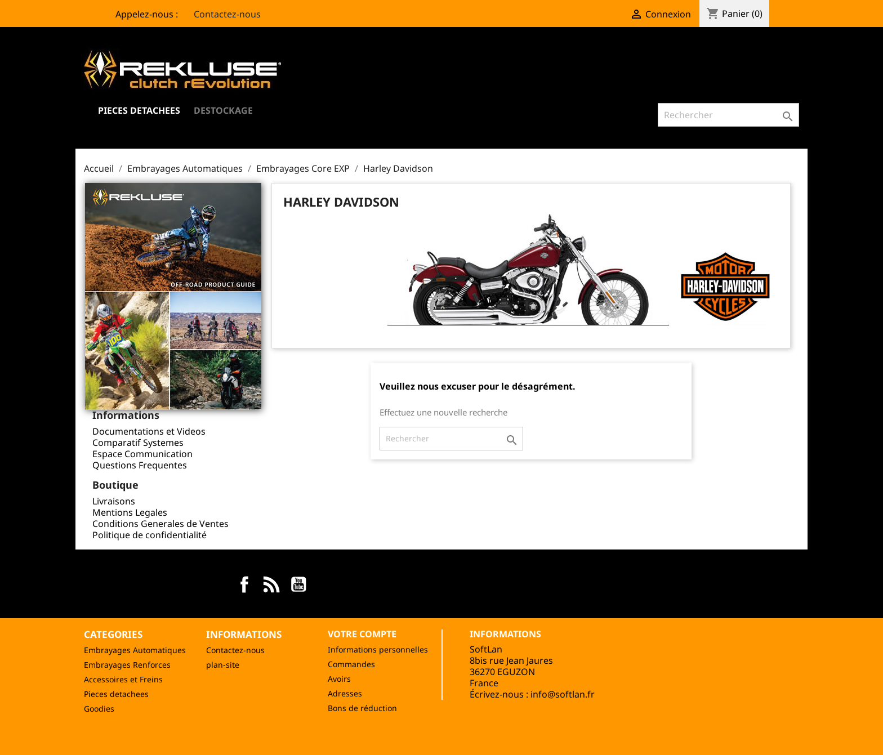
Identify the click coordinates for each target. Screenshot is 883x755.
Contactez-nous (220, 14)
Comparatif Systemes (138, 442)
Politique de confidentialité (149, 535)
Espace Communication (142, 454)
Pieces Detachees (139, 110)
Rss (271, 584)
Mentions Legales (129, 512)
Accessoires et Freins (123, 679)
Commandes (351, 664)
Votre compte (362, 634)
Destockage (223, 110)
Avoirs (339, 678)
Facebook (244, 584)
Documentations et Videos (149, 431)
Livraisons (113, 501)
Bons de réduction (362, 708)
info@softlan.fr (562, 694)
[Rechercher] (728, 115)
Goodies (99, 708)
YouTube (298, 584)
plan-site (222, 664)
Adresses (345, 693)
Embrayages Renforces (127, 664)
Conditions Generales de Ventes (160, 523)
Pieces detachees (116, 694)
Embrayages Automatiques (135, 650)
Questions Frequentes (139, 465)
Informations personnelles (378, 649)
